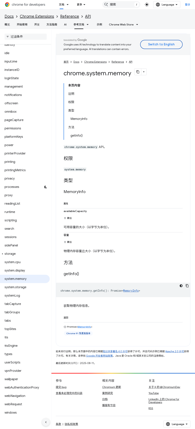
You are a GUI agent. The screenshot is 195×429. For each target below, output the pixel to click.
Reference (69, 16)
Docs (9, 16)
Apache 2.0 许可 (174, 351)
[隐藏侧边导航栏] (46, 422)
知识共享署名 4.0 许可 (115, 351)
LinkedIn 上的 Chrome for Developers (164, 400)
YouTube (154, 393)
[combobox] (121, 4)
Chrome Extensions (37, 16)
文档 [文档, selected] (61, 4)
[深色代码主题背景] (181, 286)
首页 (66, 61)
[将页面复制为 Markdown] (137, 72)
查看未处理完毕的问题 (69, 393)
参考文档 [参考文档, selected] (79, 24)
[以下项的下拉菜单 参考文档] (88, 24)
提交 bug (61, 387)
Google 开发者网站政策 (99, 355)
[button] (25, 254)
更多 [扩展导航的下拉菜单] (79, 4)
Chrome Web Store (121, 24)
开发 (37, 24)
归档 (105, 399)
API (88, 16)
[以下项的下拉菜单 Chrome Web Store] (138, 24)
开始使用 (22, 24)
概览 (7, 24)
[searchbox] (26, 37)
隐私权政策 (71, 424)
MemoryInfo (131, 290)
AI (65, 24)
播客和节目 (109, 405)
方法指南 (51, 24)
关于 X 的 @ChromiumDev (164, 387)
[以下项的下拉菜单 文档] (68, 4)
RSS (151, 408)
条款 (58, 424)
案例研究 (107, 393)
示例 (99, 24)
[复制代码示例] (187, 286)
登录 (187, 4)
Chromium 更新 (111, 387)
